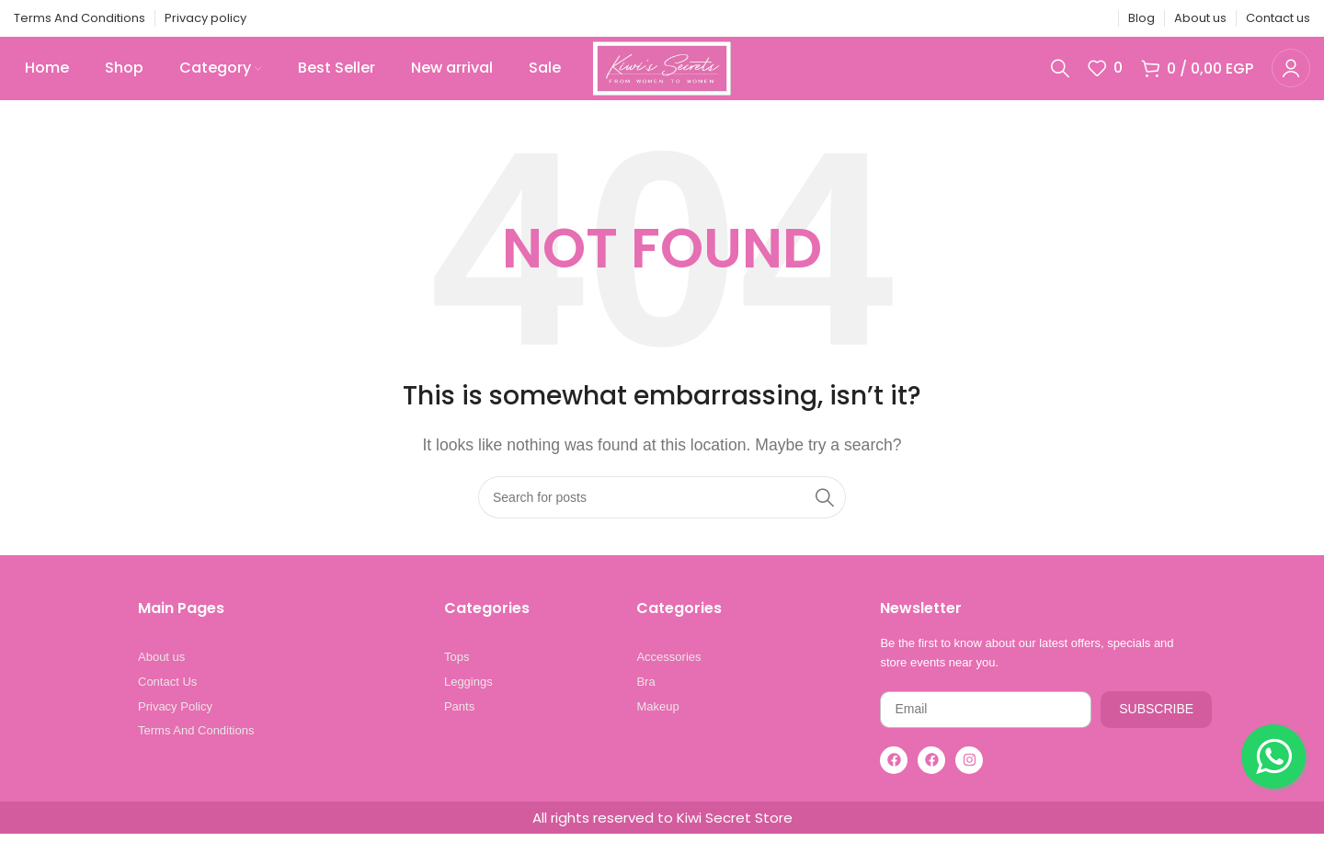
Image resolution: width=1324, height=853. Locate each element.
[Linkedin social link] (1074, 18)
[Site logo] (661, 77)
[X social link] (1027, 18)
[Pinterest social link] (1051, 18)
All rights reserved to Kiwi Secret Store (662, 837)
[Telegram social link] (1097, 18)
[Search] (1060, 78)
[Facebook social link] (1004, 18)
